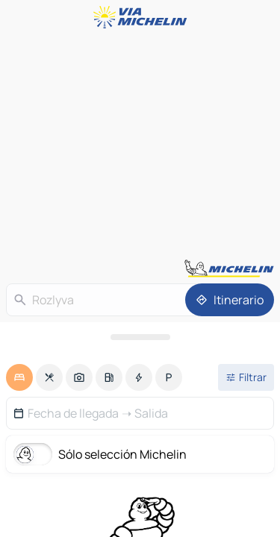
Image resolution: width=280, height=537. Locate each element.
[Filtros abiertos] (246, 377)
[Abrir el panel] (140, 337)
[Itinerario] (229, 299)
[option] (19, 377)
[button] (140, 413)
